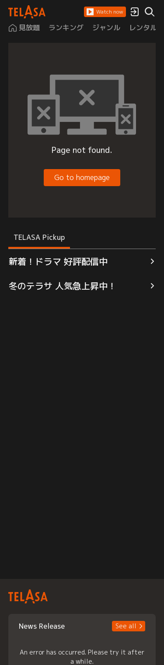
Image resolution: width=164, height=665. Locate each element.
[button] (105, 12)
